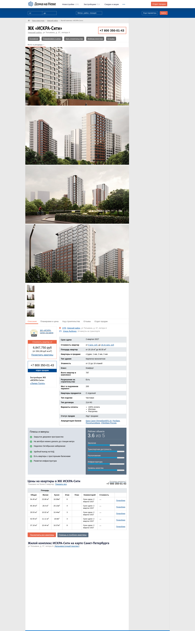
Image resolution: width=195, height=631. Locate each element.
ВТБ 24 (108, 421)
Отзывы (111, 39)
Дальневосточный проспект (67, 546)
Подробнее (120, 500)
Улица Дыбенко (70, 331)
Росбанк (116, 421)
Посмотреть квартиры (42, 355)
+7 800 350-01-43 (112, 30)
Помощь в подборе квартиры (73, 535)
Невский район (35, 32)
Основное (33, 39)
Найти (163, 13)
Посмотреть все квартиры (42, 534)
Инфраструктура (95, 39)
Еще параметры (149, 13)
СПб (64, 328)
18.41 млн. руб (107, 345)
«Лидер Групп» (37, 383)
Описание (32, 321)
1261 (70, 4)
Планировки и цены (52, 39)
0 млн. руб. (93, 345)
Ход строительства (74, 39)
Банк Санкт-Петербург (95, 421)
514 (92, 4)
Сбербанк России (108, 423)
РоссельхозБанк (93, 423)
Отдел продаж (159, 4)
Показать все (61, 484)
